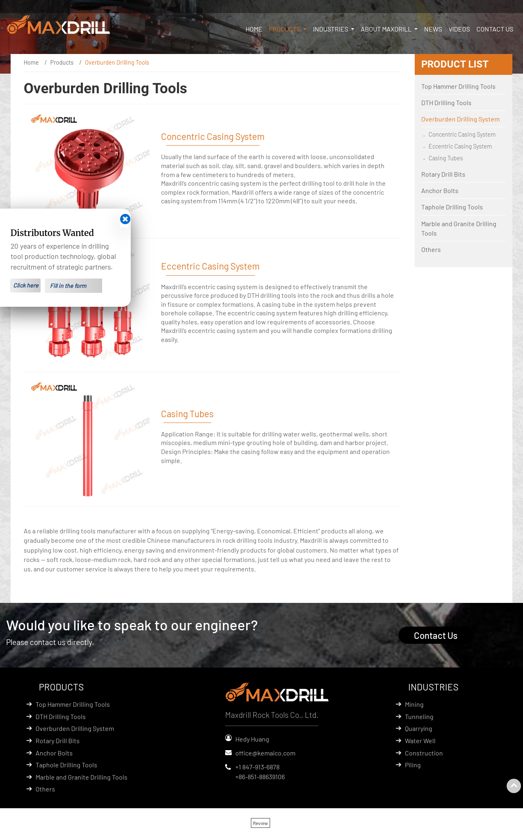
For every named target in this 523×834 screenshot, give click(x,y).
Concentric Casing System (213, 136)
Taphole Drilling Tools (452, 207)
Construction (424, 753)
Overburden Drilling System (460, 119)
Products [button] (285, 29)
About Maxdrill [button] (387, 29)
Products (62, 62)
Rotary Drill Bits (443, 174)
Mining (414, 704)
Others (431, 249)
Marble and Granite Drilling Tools (458, 228)
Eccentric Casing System (210, 266)
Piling (413, 765)
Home (254, 29)
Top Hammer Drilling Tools (458, 86)
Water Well (420, 740)
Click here (25, 285)
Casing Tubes (187, 413)
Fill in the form (68, 285)
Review (260, 823)
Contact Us (494, 29)
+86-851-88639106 (260, 776)
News (433, 29)
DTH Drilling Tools (446, 102)
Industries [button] (331, 29)
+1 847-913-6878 (257, 767)
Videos (459, 29)
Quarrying (418, 728)
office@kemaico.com (265, 753)
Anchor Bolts (439, 190)
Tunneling (419, 716)
